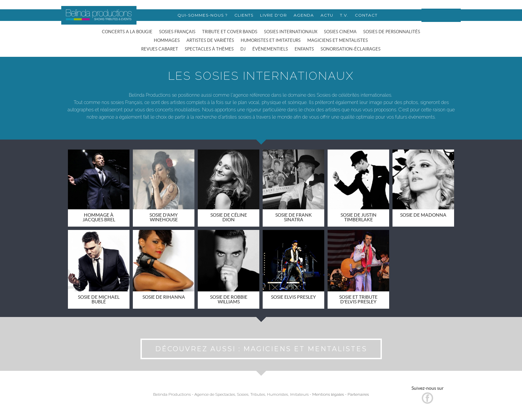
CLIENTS (243, 15)
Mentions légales (328, 394)
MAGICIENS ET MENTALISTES (337, 40)
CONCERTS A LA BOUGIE (127, 31)
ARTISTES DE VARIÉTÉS (210, 40)
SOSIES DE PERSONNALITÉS (391, 31)
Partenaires (358, 394)
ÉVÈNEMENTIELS (270, 49)
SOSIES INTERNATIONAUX (290, 31)
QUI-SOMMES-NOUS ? (202, 15)
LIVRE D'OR (273, 15)
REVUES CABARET (159, 49)
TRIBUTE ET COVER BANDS (229, 31)
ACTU (327, 15)
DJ (243, 49)
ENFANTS (304, 49)
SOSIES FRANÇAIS (177, 31)
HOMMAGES (167, 40)
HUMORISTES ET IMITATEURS (271, 40)
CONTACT (366, 15)
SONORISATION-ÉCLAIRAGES (351, 49)
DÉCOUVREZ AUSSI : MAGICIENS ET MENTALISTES (261, 349)
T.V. (344, 15)
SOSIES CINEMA (340, 31)
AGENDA (304, 15)
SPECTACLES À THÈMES (209, 49)
